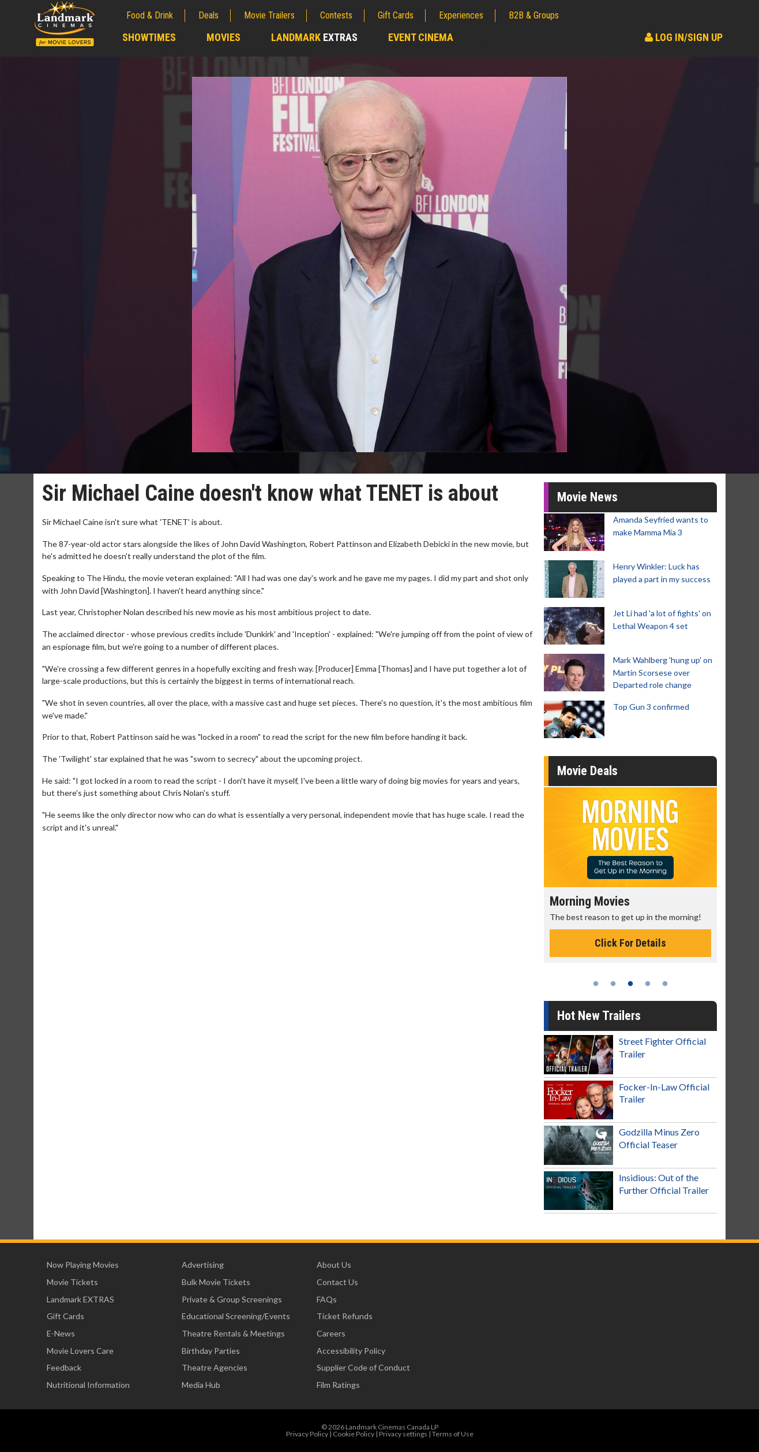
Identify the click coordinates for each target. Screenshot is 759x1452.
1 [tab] (596, 983)
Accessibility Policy (351, 1351)
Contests (336, 15)
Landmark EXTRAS (80, 1299)
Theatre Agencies (214, 1367)
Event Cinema (420, 37)
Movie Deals (587, 771)
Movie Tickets (72, 1282)
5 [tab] (665, 983)
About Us (334, 1264)
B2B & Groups (534, 15)
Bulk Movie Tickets (216, 1282)
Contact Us (337, 1282)
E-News (61, 1333)
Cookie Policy (353, 1433)
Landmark (314, 37)
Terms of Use (453, 1433)
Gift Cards (396, 15)
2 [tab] (613, 983)
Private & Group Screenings (232, 1299)
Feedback (64, 1367)
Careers (331, 1333)
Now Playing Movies (83, 1264)
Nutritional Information (88, 1385)
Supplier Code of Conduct (363, 1367)
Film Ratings (338, 1385)
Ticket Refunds (345, 1316)
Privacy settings (403, 1433)
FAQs (327, 1299)
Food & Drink (149, 15)
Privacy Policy (307, 1433)
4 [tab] (647, 983)
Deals (208, 15)
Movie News (587, 497)
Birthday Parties (211, 1351)
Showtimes (149, 37)
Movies (223, 37)
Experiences (461, 15)
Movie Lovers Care (80, 1351)
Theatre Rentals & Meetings (233, 1333)
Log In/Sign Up (684, 37)
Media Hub (201, 1385)
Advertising (203, 1264)
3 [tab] (630, 983)
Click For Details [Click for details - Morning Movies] (630, 943)
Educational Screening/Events (236, 1316)
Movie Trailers (269, 15)
